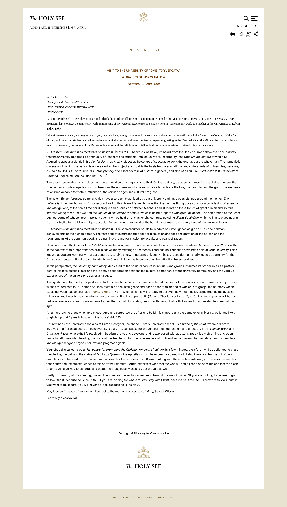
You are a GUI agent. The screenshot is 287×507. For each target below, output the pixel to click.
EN (130, 50)
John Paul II (40, 27)
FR (144, 50)
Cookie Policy (144, 497)
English (243, 27)
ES (137, 50)
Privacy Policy (164, 497)
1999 (72, 27)
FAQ (114, 497)
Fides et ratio (101, 291)
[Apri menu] (254, 18)
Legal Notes (126, 497)
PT (157, 50)
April (81, 27)
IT (151, 50)
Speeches (60, 27)
